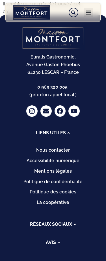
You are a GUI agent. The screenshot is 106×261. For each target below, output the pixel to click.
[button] (88, 12)
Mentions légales (53, 171)
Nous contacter (53, 150)
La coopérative (53, 202)
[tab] (53, 133)
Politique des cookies (53, 192)
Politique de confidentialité (53, 181)
